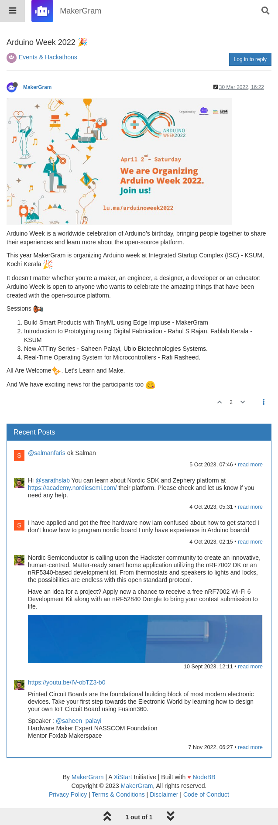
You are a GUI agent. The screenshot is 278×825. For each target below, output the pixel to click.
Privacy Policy (68, 794)
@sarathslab (52, 480)
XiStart (123, 777)
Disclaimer (164, 794)
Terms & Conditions (118, 794)
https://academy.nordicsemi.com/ (72, 487)
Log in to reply (250, 59)
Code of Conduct (206, 794)
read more (250, 465)
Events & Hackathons (48, 57)
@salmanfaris (46, 452)
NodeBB (203, 777)
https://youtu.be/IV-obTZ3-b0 (66, 682)
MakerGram (37, 87)
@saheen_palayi (79, 720)
